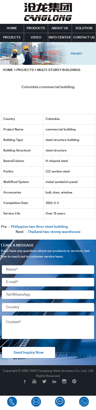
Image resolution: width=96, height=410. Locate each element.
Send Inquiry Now (29, 352)
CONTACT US (84, 37)
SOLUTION (84, 28)
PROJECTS (11, 37)
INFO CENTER (60, 37)
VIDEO (36, 37)
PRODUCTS (36, 28)
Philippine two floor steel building (39, 227)
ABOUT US (59, 28)
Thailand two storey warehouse (54, 232)
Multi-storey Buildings (58, 70)
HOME (12, 28)
